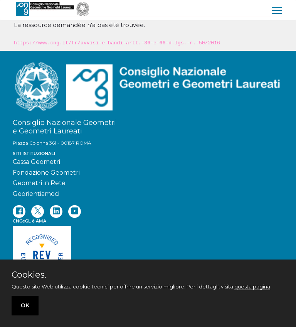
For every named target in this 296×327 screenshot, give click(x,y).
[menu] (277, 10)
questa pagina (252, 286)
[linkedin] (56, 211)
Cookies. (29, 275)
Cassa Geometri (36, 161)
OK (25, 305)
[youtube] (74, 211)
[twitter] (37, 211)
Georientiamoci (36, 193)
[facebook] (19, 211)
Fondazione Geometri (46, 172)
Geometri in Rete (39, 183)
